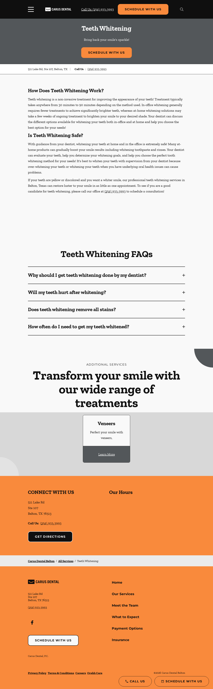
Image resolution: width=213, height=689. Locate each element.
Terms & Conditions (61, 673)
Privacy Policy (37, 673)
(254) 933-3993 (97, 69)
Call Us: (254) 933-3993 (97, 9)
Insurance (120, 640)
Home (117, 582)
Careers (80, 673)
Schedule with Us (143, 9)
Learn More (106, 454)
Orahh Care (94, 673)
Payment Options (127, 628)
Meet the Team (125, 605)
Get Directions (50, 537)
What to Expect (125, 617)
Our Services (123, 594)
